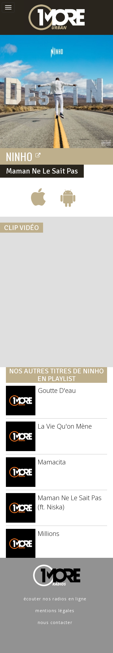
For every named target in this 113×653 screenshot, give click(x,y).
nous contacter (55, 622)
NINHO (23, 156)
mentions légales (54, 610)
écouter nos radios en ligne (55, 599)
